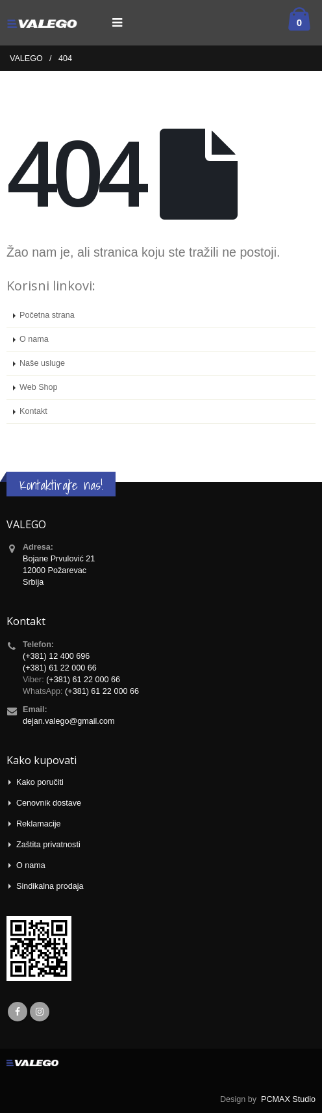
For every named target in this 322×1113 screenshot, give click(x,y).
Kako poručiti (40, 782)
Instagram (39, 1011)
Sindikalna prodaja (50, 886)
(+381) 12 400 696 (56, 656)
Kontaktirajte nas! (61, 485)
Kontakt (33, 411)
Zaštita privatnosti (48, 844)
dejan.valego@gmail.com (69, 721)
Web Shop (38, 387)
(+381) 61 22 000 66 (60, 667)
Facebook (17, 1011)
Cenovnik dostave (48, 803)
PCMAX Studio (288, 1099)
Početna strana (47, 315)
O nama (34, 339)
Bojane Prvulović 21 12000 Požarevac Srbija (59, 570)
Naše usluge (42, 363)
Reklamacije (38, 823)
